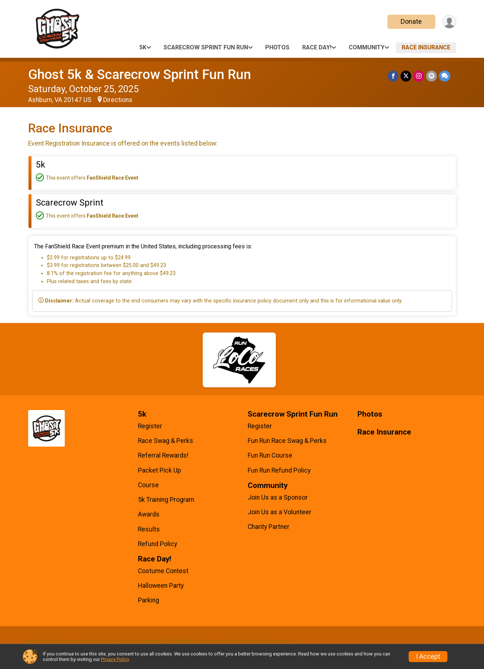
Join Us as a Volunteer (279, 512)
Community (366, 47)
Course (148, 485)
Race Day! (316, 47)
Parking (148, 600)
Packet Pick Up (159, 470)
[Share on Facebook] (393, 76)
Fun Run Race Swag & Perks (287, 440)
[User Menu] (449, 22)
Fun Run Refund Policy (279, 470)
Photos (277, 47)
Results (149, 529)
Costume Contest (163, 571)
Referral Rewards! (163, 455)
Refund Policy (157, 544)
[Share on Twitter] (406, 76)
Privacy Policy (115, 659)
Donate (411, 21)
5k (142, 47)
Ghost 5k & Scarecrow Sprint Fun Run (139, 74)
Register (150, 426)
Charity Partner (268, 526)
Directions (117, 100)
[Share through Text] (444, 76)
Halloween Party (161, 585)
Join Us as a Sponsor (278, 497)
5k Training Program (166, 499)
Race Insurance (426, 47)
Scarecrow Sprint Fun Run (206, 47)
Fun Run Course (270, 455)
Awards (149, 514)
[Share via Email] (431, 76)
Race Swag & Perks (165, 440)
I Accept (428, 656)
